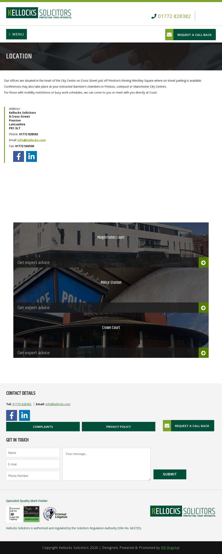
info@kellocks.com (32, 140)
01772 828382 (22, 404)
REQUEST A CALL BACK (194, 34)
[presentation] (184, 456)
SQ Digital (170, 547)
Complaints (43, 426)
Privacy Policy (118, 426)
